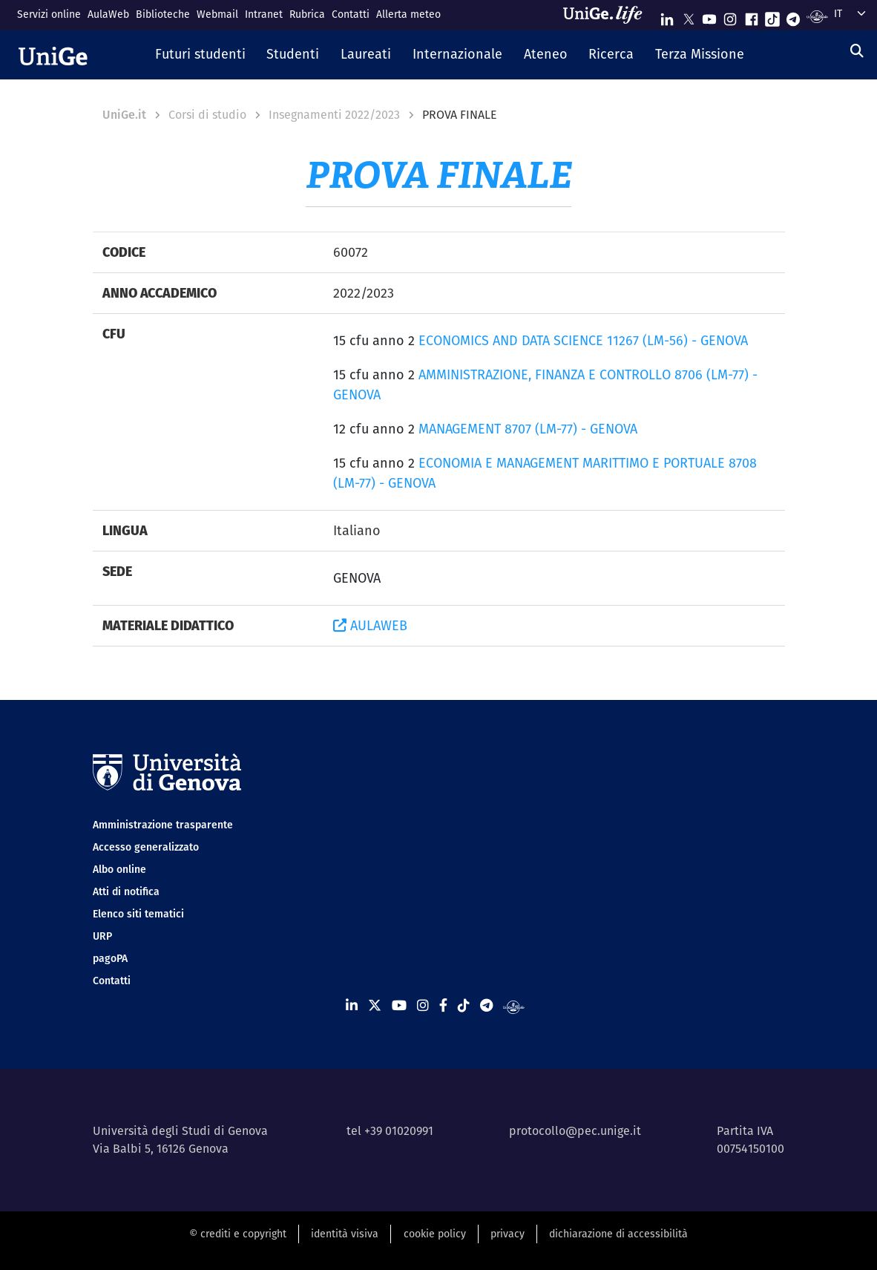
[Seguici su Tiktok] (772, 15)
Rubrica (307, 14)
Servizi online (49, 14)
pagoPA (110, 958)
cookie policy (435, 1233)
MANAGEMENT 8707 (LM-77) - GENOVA (527, 428)
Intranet (264, 14)
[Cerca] (857, 51)
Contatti (350, 14)
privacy (507, 1233)
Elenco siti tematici (138, 913)
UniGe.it (124, 114)
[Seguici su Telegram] (793, 15)
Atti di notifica (126, 891)
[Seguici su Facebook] (751, 15)
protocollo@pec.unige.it (575, 1130)
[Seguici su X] (688, 15)
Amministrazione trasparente (163, 824)
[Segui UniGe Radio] (817, 15)
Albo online (119, 869)
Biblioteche (163, 14)
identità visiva (344, 1233)
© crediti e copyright (237, 1233)
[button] (200, 54)
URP (102, 936)
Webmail (217, 14)
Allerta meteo (408, 14)
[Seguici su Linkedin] (667, 15)
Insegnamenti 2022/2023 (334, 114)
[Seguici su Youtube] (709, 15)
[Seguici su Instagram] (730, 15)
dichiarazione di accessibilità (618, 1233)
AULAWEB (370, 625)
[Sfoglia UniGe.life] (607, 15)
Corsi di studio (207, 114)
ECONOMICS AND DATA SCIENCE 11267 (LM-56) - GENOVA (583, 340)
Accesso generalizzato (146, 846)
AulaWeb (108, 14)
